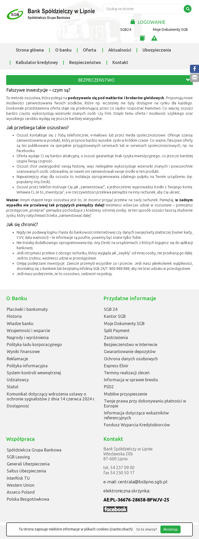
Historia (14, 316)
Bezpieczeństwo (85, 62)
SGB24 (125, 29)
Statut (12, 386)
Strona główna (30, 50)
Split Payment (117, 330)
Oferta (89, 50)
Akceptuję (170, 529)
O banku (63, 50)
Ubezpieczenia (157, 50)
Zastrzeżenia (116, 337)
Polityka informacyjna (27, 365)
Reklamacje (17, 358)
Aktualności (119, 50)
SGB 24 (110, 309)
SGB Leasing (18, 457)
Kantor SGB (115, 316)
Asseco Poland (21, 492)
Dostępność (18, 406)
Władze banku (20, 323)
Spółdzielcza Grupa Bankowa (34, 450)
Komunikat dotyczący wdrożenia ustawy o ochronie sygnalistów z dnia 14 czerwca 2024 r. (51, 396)
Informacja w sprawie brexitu (131, 379)
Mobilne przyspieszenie (125, 394)
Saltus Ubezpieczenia (26, 471)
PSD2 (109, 386)
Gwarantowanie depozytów (129, 351)
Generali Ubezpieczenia (28, 464)
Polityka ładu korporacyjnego (34, 344)
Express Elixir (116, 365)
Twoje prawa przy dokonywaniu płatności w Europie (145, 403)
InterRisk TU (18, 478)
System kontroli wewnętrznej (34, 372)
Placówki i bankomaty (27, 309)
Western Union (20, 485)
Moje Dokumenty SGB (170, 29)
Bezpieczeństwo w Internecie (130, 344)
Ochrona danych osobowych (131, 358)
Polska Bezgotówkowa (28, 499)
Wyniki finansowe (23, 351)
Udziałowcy (18, 379)
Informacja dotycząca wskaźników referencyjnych (136, 415)
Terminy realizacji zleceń (127, 372)
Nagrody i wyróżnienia (28, 337)
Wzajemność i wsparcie (28, 330)
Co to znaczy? (146, 529)
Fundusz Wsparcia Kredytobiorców (137, 424)
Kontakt (120, 62)
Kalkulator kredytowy (37, 62)
